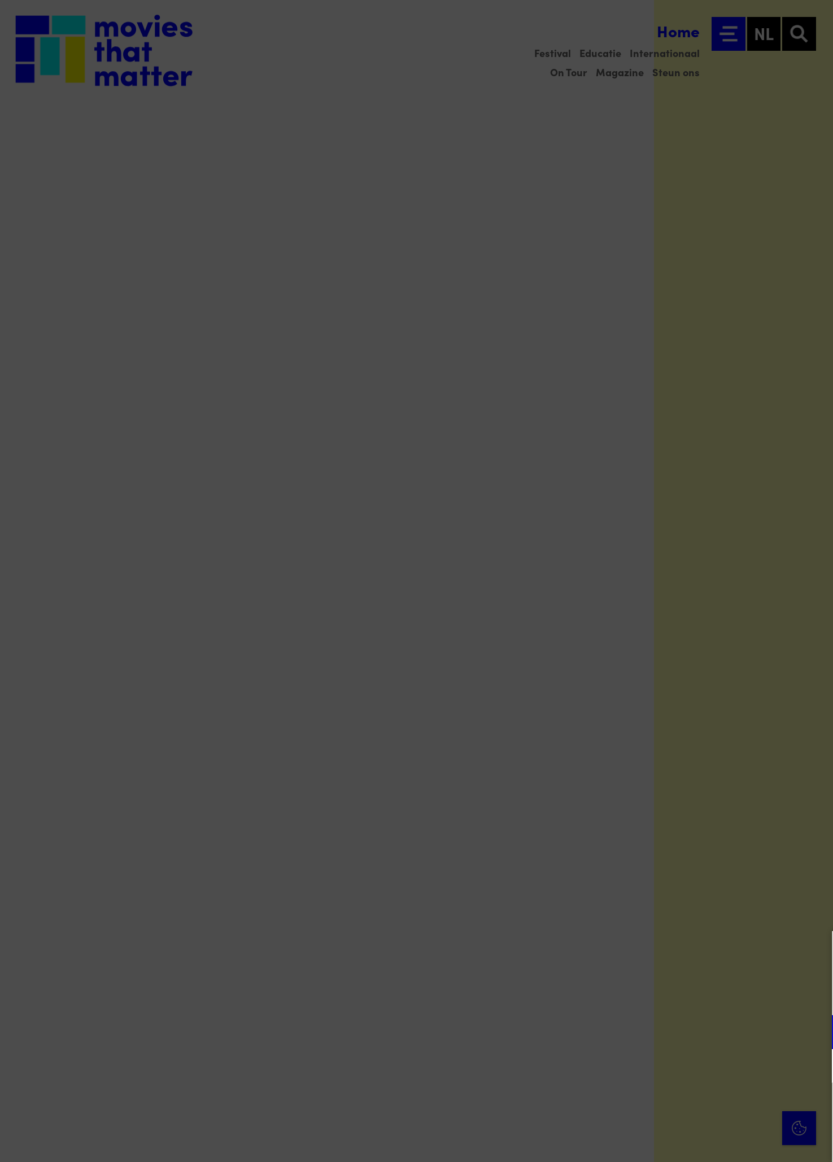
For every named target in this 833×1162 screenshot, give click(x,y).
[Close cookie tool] (815, 951)
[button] (725, 1031)
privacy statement (692, 995)
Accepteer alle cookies (737, 1108)
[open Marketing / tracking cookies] (815, 1067)
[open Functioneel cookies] (815, 1033)
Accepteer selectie (737, 1140)
